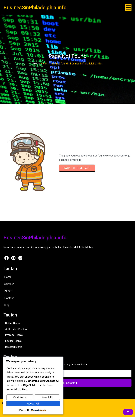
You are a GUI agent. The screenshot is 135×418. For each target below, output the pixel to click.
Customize (19, 397)
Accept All (33, 403)
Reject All (47, 397)
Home (36, 64)
